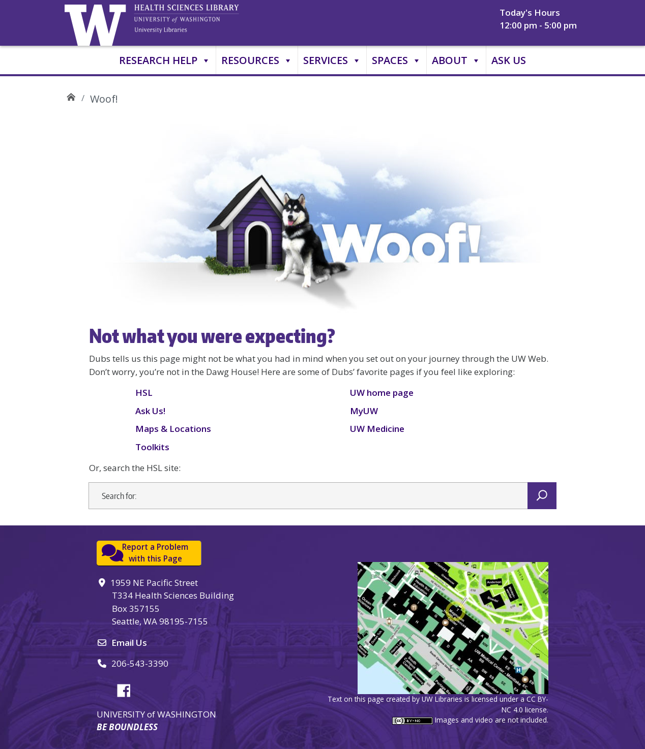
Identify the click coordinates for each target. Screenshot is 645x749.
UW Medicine (377, 428)
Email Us (129, 642)
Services (332, 60)
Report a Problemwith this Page (155, 553)
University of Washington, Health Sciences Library (199, 23)
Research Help (165, 60)
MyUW (364, 411)
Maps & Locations (173, 428)
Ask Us (508, 60)
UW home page (382, 392)
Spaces (396, 60)
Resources (256, 60)
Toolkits (152, 447)
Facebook (127, 689)
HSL (144, 392)
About (456, 60)
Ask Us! (150, 411)
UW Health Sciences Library (71, 95)
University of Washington (98, 23)
